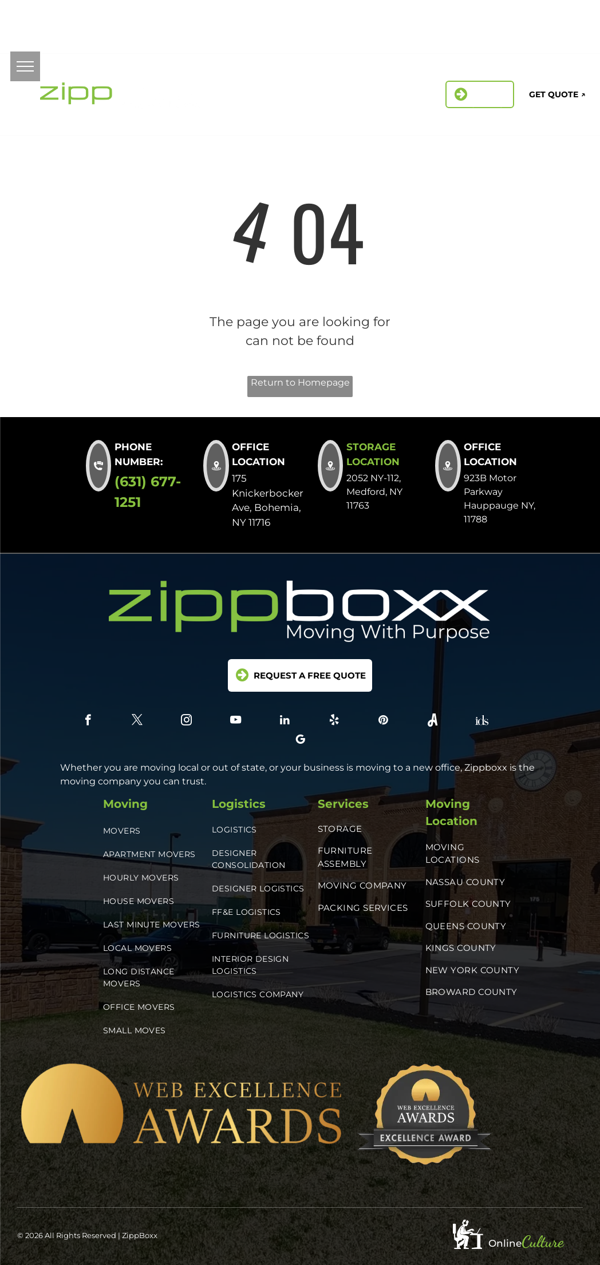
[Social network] (512, 37)
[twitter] (493, 21)
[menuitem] (231, 88)
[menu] (25, 66)
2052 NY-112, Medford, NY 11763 (247, 26)
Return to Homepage (300, 382)
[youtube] (235, 721)
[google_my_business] (563, 37)
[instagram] (519, 21)
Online (505, 1243)
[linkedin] (545, 21)
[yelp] (571, 21)
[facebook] (468, 21)
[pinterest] (486, 37)
